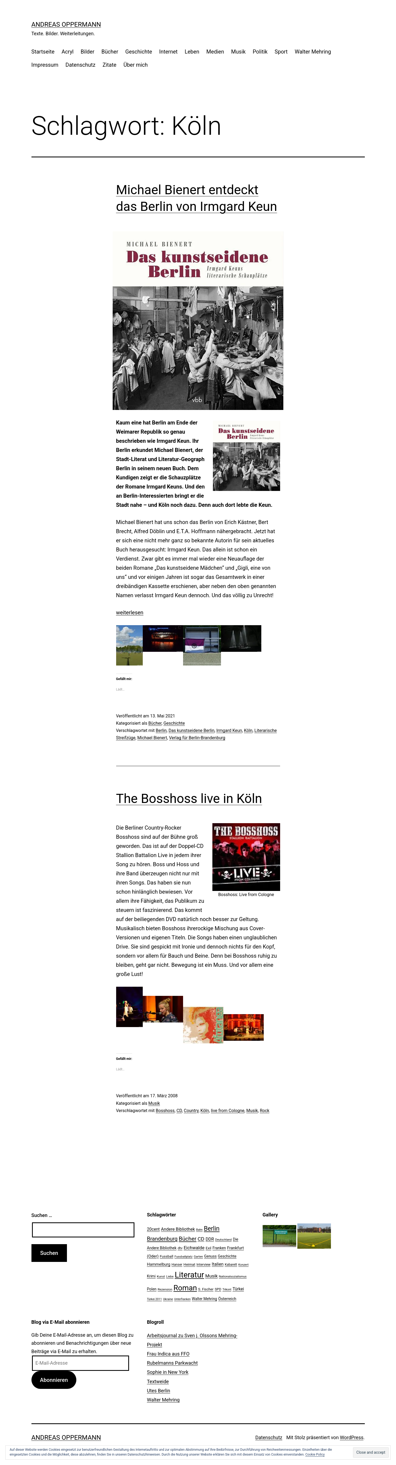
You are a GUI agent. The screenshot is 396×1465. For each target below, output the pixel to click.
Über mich (135, 65)
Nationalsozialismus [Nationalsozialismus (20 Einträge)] (233, 1276)
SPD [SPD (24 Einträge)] (218, 1289)
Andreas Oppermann (66, 24)
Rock (264, 1110)
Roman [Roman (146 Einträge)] (185, 1287)
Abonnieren (54, 1380)
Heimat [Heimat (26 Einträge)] (189, 1264)
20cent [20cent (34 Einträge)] (153, 1229)
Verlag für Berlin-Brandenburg (197, 737)
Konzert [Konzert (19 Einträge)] (243, 1264)
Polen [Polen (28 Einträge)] (151, 1289)
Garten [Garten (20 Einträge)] (198, 1256)
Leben (192, 51)
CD (179, 1110)
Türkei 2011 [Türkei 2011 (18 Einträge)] (154, 1299)
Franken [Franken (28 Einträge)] (219, 1248)
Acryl (68, 51)
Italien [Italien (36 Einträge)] (218, 1264)
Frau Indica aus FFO (168, 1354)
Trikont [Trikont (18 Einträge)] (226, 1289)
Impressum (45, 65)
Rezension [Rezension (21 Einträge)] (165, 1289)
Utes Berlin (158, 1390)
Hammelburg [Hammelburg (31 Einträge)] (158, 1264)
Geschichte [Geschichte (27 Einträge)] (227, 1256)
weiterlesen (130, 612)
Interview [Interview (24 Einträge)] (204, 1264)
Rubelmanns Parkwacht (172, 1363)
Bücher (109, 51)
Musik (238, 51)
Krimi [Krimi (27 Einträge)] (151, 1276)
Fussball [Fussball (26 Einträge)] (166, 1256)
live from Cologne (227, 1110)
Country (191, 1110)
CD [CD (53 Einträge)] (201, 1239)
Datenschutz (81, 65)
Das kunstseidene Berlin (192, 730)
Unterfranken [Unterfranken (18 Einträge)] (182, 1299)
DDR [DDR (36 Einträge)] (210, 1239)
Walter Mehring (313, 51)
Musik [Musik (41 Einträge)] (211, 1276)
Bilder (87, 51)
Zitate (109, 65)
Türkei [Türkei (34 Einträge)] (238, 1289)
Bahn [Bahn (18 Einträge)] (199, 1230)
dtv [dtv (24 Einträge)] (180, 1248)
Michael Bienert (152, 737)
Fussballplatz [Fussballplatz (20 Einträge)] (183, 1256)
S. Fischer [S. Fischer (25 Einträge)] (205, 1289)
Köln (248, 730)
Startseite (43, 51)
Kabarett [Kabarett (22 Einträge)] (231, 1264)
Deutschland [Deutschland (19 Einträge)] (223, 1239)
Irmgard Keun (229, 730)
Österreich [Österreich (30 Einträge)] (227, 1298)
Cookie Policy (315, 1454)
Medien (215, 51)
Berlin (161, 730)
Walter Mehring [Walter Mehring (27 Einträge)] (204, 1299)
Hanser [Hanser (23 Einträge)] (177, 1264)
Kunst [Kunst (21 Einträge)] (161, 1276)
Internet (168, 51)
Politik (260, 51)
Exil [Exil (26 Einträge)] (208, 1248)
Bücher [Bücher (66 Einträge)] (188, 1238)
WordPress (351, 1437)
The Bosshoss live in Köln (189, 798)
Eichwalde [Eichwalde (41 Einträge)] (194, 1247)
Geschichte (138, 51)
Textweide (158, 1381)
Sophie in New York (167, 1372)
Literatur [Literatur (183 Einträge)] (189, 1274)
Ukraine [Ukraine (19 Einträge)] (168, 1299)
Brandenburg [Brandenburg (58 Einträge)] (162, 1239)
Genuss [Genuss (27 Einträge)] (210, 1256)
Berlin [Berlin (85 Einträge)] (211, 1228)
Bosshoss (165, 1110)
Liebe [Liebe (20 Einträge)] (169, 1276)
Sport (281, 51)
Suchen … (41, 1215)
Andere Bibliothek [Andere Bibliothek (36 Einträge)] (178, 1229)
